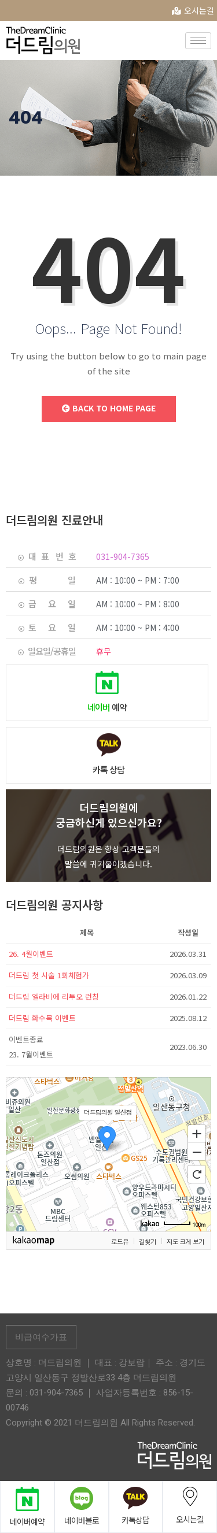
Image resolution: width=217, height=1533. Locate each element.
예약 (107, 707)
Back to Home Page (109, 408)
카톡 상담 (108, 769)
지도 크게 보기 (185, 1241)
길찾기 (147, 1241)
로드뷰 (119, 1241)
